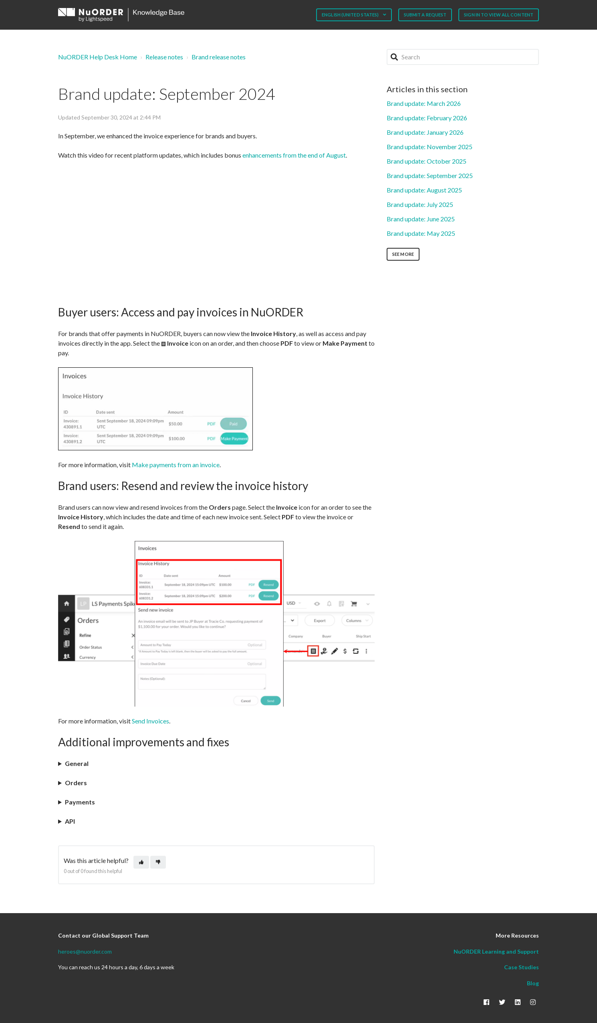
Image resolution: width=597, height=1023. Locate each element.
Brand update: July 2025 (420, 204)
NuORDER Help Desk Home (97, 57)
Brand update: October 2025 (426, 161)
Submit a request (425, 14)
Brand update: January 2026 (425, 132)
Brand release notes (219, 57)
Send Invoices (150, 721)
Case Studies (521, 967)
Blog (533, 983)
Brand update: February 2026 (427, 118)
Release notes (164, 57)
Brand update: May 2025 (421, 233)
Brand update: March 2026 (424, 103)
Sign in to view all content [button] (498, 14)
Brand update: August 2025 (424, 190)
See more (403, 254)
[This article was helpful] (141, 862)
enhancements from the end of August (294, 155)
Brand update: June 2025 (421, 219)
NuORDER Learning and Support (496, 951)
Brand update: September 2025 (430, 175)
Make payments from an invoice (176, 464)
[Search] (463, 57)
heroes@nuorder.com (85, 951)
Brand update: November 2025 (429, 146)
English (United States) (350, 14)
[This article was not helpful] (158, 862)
